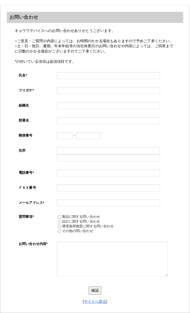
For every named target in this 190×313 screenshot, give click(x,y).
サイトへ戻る (95, 301)
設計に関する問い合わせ (81, 221)
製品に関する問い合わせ (81, 217)
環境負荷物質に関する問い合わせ (88, 226)
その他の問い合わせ (78, 231)
